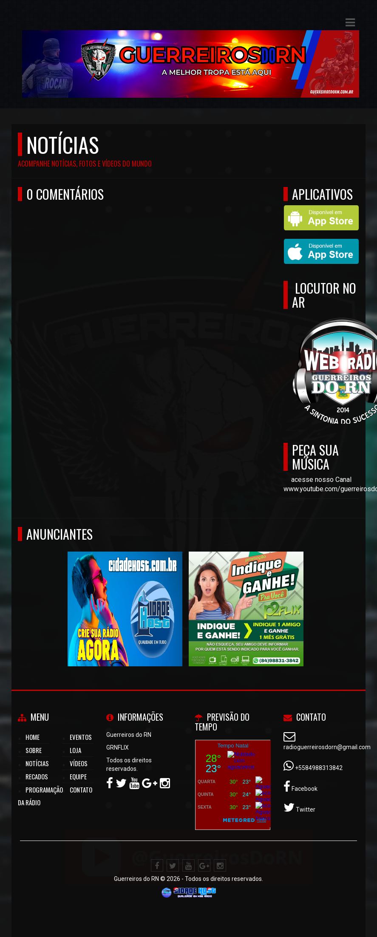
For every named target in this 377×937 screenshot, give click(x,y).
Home (33, 737)
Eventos (81, 737)
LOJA (75, 750)
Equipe (78, 776)
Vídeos (79, 763)
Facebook (303, 788)
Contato (81, 789)
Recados (37, 776)
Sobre (34, 750)
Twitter (305, 809)
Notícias (37, 763)
